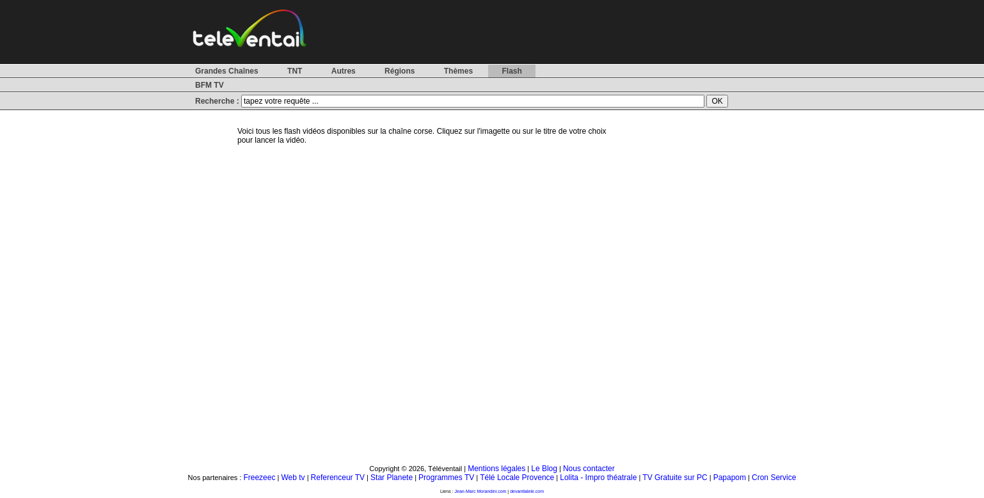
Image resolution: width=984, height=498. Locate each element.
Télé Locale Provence (517, 477)
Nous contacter (589, 468)
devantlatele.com (527, 491)
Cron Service (774, 477)
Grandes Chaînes (226, 71)
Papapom (729, 477)
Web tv (293, 477)
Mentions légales (496, 468)
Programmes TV (446, 477)
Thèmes (458, 71)
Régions (400, 71)
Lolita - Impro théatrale (598, 477)
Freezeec (259, 477)
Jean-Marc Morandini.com (481, 491)
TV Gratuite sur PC (674, 477)
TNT (294, 71)
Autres (343, 71)
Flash (511, 71)
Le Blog (544, 468)
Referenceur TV (338, 477)
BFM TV (209, 85)
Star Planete (391, 477)
